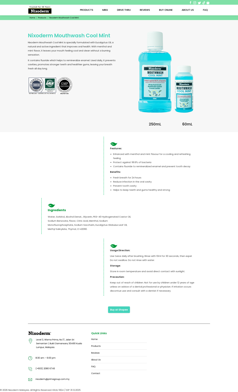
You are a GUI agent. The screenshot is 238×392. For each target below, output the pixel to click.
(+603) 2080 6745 (45, 368)
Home (32, 17)
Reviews (95, 352)
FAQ (93, 366)
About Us (96, 359)
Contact (95, 373)
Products (42, 17)
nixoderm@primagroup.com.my (53, 379)
